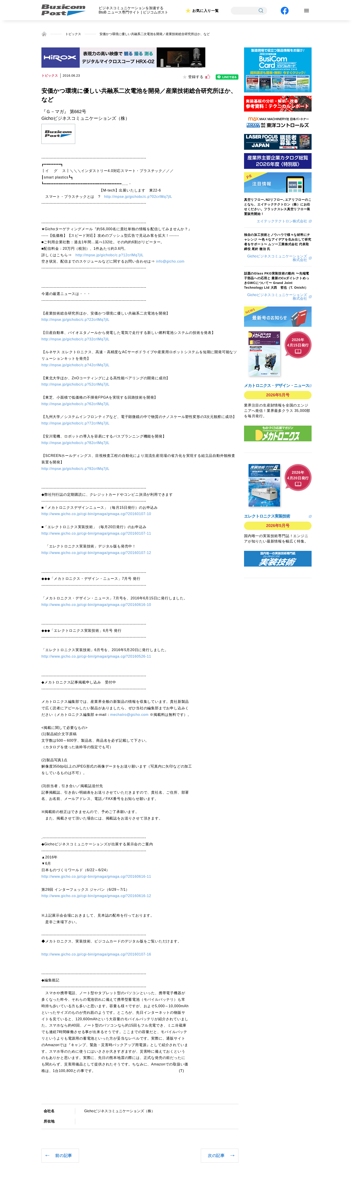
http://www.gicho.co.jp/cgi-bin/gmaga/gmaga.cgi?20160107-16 (96, 954)
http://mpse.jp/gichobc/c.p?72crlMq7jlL (75, 423)
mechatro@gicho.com (129, 715)
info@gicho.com (170, 261)
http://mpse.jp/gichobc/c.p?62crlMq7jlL (75, 404)
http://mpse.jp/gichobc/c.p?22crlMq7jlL (75, 320)
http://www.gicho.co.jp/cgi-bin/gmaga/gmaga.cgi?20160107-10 (96, 514)
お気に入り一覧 (205, 11)
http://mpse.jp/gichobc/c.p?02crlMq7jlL (138, 197)
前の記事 (63, 1155)
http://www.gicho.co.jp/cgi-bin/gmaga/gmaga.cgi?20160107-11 (96, 533)
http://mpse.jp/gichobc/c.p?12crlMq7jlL (109, 255)
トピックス (73, 34)
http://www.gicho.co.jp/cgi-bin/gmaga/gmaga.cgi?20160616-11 (96, 876)
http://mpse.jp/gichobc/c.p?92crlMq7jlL (75, 469)
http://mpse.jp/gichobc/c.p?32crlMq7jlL (75, 339)
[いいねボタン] (207, 76)
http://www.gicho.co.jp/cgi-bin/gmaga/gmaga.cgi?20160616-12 (96, 896)
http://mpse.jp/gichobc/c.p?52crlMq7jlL (75, 384)
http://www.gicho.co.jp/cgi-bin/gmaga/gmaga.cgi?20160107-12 (96, 553)
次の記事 (216, 1155)
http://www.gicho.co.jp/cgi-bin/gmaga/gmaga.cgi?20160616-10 (96, 605)
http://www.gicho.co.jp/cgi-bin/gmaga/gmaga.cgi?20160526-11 (96, 656)
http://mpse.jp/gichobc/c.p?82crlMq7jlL (75, 443)
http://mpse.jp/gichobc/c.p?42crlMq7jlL (75, 365)
